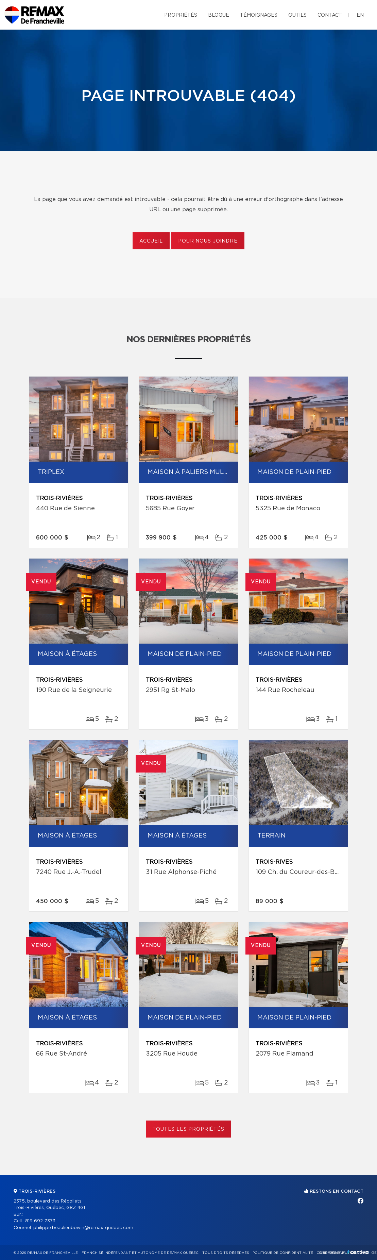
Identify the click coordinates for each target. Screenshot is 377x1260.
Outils (297, 15)
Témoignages (258, 15)
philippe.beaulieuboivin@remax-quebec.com (83, 1228)
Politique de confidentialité (283, 1253)
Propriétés (180, 15)
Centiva (358, 1252)
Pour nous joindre (207, 241)
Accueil (151, 241)
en (360, 15)
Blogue (218, 15)
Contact (330, 15)
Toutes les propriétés (188, 1129)
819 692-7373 (40, 1221)
